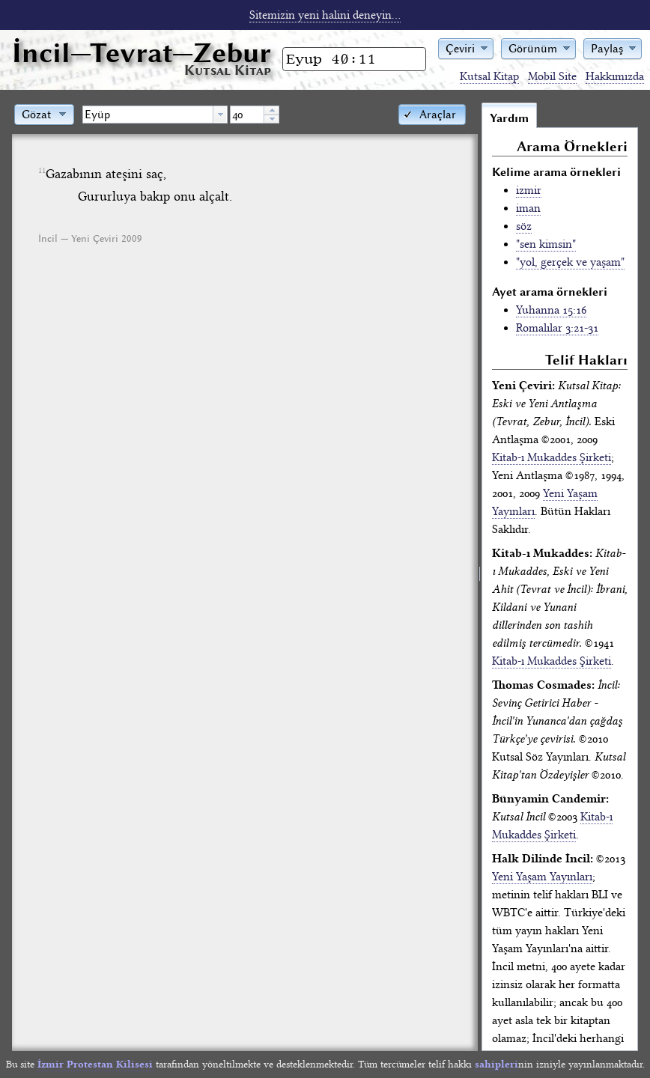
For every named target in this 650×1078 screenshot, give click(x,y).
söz (524, 226)
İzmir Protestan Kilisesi (95, 1064)
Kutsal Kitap (489, 76)
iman (528, 208)
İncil (141, 53)
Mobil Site (552, 76)
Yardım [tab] (509, 118)
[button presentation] (220, 114)
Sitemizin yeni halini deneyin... (325, 15)
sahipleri (496, 1064)
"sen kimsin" (546, 244)
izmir (528, 190)
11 (42, 170)
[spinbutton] (247, 114)
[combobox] (155, 115)
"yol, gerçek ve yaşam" (570, 262)
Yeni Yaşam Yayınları (542, 876)
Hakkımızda (615, 76)
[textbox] (148, 114)
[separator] (480, 576)
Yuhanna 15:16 (551, 310)
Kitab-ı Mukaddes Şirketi (551, 457)
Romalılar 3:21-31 (557, 328)
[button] (466, 47)
